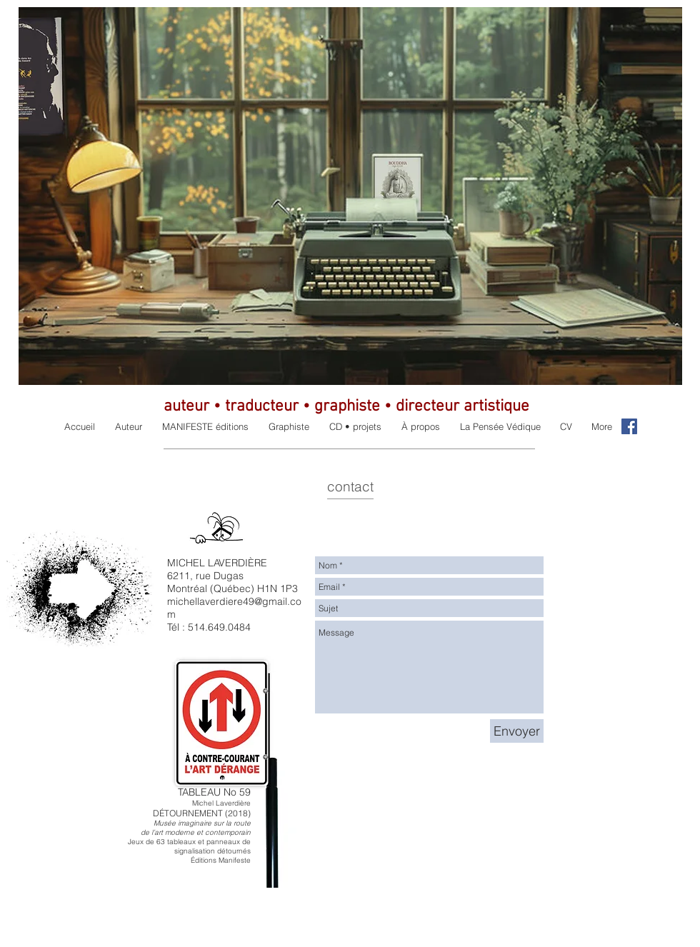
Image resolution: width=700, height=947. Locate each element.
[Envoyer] (517, 731)
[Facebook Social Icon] (629, 426)
